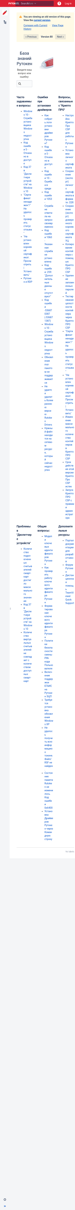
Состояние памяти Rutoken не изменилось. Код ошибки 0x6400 (48, 790)
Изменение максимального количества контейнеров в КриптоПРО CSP (69, 437)
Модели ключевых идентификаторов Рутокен (48, 550)
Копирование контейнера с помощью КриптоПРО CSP (69, 258)
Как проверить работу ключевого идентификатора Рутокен (48, 585)
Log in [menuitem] (68, 3)
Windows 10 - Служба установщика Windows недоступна (28, 125)
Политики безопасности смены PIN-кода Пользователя (48, 654)
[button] (59, 3)
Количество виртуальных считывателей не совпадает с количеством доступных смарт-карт (28, 656)
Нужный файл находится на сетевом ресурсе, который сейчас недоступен (48, 449)
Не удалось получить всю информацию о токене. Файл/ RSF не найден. (48, 748)
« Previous (31, 36)
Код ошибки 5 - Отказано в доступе (28, 153)
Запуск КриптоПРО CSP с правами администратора (69, 504)
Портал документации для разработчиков (69, 551)
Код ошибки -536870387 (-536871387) (48, 310)
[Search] (18, 3)
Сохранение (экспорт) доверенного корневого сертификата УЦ (69, 223)
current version (42, 20)
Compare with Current (35, 25)
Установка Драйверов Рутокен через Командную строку (48, 825)
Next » (60, 36)
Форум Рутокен (69, 568)
